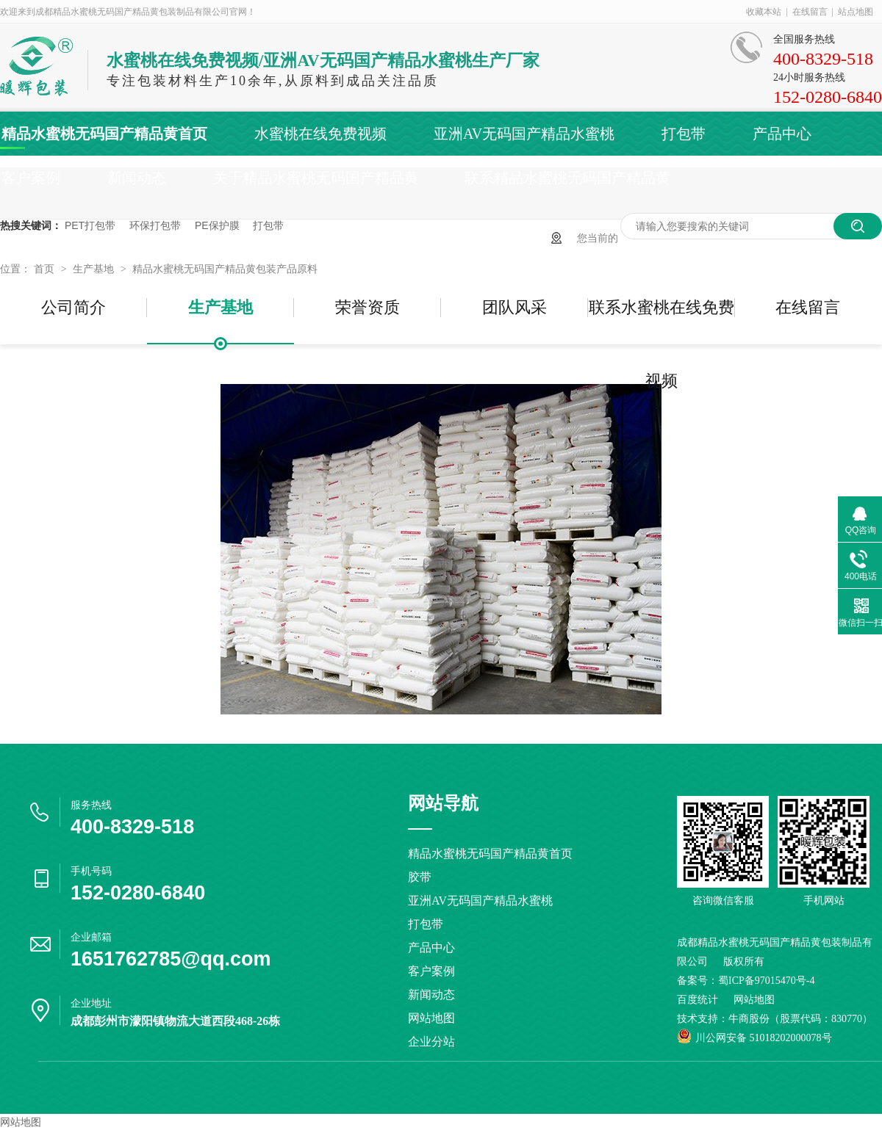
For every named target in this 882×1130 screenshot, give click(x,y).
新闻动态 (136, 178)
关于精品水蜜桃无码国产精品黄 (316, 178)
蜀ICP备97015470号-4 (766, 980)
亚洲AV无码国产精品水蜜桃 (524, 134)
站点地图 (855, 12)
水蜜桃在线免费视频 (320, 134)
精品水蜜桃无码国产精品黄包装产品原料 (225, 269)
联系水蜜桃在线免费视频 (661, 321)
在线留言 (810, 12)
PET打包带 (90, 225)
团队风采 (514, 307)
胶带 (419, 877)
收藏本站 (763, 12)
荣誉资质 (367, 307)
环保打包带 (155, 225)
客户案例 (30, 178)
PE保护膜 (217, 225)
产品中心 (782, 134)
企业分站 (431, 1041)
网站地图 (431, 1018)
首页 (45, 269)
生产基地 (95, 269)
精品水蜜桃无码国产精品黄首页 (104, 134)
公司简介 (73, 307)
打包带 (684, 134)
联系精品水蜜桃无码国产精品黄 (567, 178)
